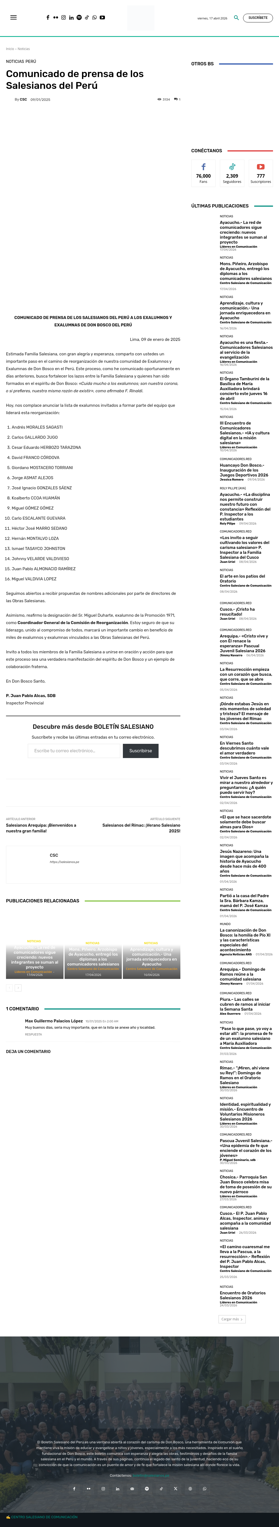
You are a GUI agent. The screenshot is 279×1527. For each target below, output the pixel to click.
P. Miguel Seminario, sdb (238, 1160)
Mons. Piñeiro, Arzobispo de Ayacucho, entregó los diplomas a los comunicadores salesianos (93, 957)
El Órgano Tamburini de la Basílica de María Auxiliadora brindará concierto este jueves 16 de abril (244, 388)
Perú (30, 62)
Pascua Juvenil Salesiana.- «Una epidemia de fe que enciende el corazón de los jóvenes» (246, 1148)
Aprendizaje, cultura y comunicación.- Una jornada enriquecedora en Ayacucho (151, 957)
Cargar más (232, 1319)
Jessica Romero (232, 479)
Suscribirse (140, 750)
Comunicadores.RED (235, 459)
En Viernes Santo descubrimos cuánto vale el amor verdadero (244, 748)
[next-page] (18, 987)
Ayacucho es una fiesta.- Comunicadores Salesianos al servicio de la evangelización (246, 350)
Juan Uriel (227, 562)
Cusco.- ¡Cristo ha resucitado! (237, 612)
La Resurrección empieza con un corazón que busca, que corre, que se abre (246, 674)
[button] (236, 18)
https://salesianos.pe (64, 862)
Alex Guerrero (230, 1014)
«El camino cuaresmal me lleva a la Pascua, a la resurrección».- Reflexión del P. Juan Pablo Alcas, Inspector (245, 1256)
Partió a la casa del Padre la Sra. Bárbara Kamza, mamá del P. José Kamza (244, 900)
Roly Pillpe (227, 523)
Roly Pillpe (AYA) (233, 488)
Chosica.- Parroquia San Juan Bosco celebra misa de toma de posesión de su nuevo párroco (246, 1184)
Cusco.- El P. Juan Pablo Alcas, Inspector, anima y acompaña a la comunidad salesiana (245, 1221)
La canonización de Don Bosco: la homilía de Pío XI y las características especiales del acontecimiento (245, 940)
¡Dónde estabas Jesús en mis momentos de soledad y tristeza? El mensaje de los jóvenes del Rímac (245, 711)
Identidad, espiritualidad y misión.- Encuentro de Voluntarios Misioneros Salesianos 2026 (245, 1112)
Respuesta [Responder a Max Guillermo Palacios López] (33, 1034)
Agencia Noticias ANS (236, 954)
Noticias (24, 48)
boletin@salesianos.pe (151, 1475)
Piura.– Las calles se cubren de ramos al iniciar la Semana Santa (245, 1004)
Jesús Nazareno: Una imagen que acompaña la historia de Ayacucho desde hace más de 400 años (244, 861)
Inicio (10, 48)
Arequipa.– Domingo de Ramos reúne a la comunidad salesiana (242, 974)
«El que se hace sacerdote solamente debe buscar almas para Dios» (245, 822)
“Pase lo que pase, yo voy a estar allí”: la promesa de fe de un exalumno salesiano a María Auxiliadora (246, 1036)
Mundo (225, 924)
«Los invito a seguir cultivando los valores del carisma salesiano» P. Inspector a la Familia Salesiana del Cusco (244, 547)
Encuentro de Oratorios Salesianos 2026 (243, 1295)
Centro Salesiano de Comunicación (93, 969)
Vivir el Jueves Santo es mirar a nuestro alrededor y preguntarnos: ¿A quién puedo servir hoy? (246, 785)
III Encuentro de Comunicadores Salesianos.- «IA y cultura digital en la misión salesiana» (244, 433)
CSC (23, 99)
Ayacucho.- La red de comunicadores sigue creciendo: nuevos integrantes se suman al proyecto (34, 957)
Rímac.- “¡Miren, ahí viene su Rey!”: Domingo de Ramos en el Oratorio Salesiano (244, 1075)
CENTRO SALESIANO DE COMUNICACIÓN (44, 1517)
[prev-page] (9, 987)
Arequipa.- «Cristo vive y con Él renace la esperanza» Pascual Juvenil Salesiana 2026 (244, 643)
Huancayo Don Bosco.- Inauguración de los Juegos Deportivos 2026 (244, 470)
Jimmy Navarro (231, 655)
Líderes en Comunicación (33, 972)
